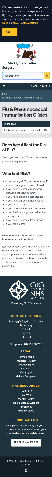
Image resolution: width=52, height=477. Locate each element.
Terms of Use (26, 356)
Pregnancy (26, 406)
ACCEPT (10, 31)
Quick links (10, 123)
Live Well (26, 395)
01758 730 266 (33, 344)
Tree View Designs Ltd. (26, 461)
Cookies (26, 368)
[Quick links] (26, 130)
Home (4, 94)
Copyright (26, 372)
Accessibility (26, 364)
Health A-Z (26, 391)
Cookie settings (28, 22)
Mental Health (26, 399)
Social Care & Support (26, 402)
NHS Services (26, 410)
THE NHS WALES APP (26, 442)
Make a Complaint (26, 376)
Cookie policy (10, 22)
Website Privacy (26, 360)
